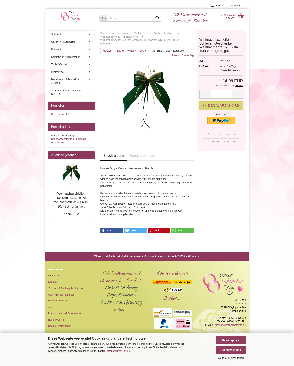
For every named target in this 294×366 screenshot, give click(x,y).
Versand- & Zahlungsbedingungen (67, 288)
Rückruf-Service (57, 319)
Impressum (54, 275)
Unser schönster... (61, 114)
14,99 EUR (71, 214)
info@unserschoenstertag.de (230, 325)
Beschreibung (113, 155)
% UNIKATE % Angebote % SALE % (66, 92)
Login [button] (215, 5)
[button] (205, 94)
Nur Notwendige (231, 349)
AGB (50, 306)
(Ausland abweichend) (230, 70)
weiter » (131, 50)
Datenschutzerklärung (118, 350)
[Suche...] (103, 18)
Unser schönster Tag (182, 55)
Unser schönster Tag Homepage (69, 138)
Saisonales (57, 34)
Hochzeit (56, 49)
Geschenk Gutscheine (63, 41)
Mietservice (57, 71)
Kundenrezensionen (145, 155)
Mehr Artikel (57, 142)
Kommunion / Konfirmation (65, 56)
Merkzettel (233, 5)
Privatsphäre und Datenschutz (64, 313)
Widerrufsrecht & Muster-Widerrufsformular (62, 297)
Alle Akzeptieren (230, 340)
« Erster (106, 50)
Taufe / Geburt (59, 64)
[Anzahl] (221, 94)
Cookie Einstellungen (59, 325)
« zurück (119, 50)
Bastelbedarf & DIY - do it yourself (65, 81)
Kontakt (52, 281)
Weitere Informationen (231, 358)
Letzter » (145, 50)
